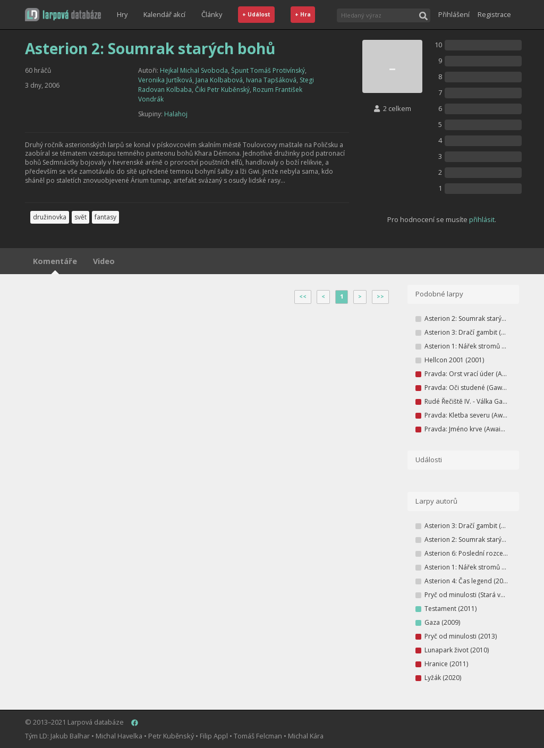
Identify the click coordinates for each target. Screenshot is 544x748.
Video (104, 261)
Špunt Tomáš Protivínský (268, 70)
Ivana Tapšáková (271, 79)
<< (303, 296)
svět (80, 217)
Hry (122, 14)
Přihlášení (454, 14)
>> (380, 296)
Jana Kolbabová (219, 79)
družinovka (49, 217)
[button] (63, 14)
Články (211, 14)
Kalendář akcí (164, 14)
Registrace (494, 14)
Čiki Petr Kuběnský (222, 89)
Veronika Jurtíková (165, 79)
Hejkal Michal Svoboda (194, 70)
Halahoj (176, 113)
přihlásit (482, 219)
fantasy (105, 217)
